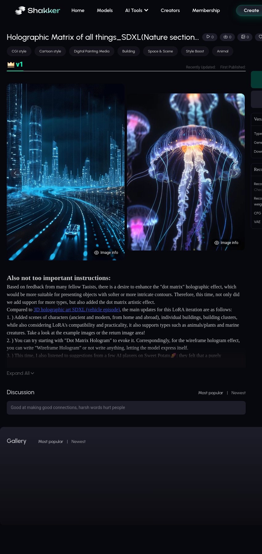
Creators (170, 10)
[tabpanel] (126, 172)
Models (105, 10)
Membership (206, 10)
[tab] (15, 64)
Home (78, 10)
